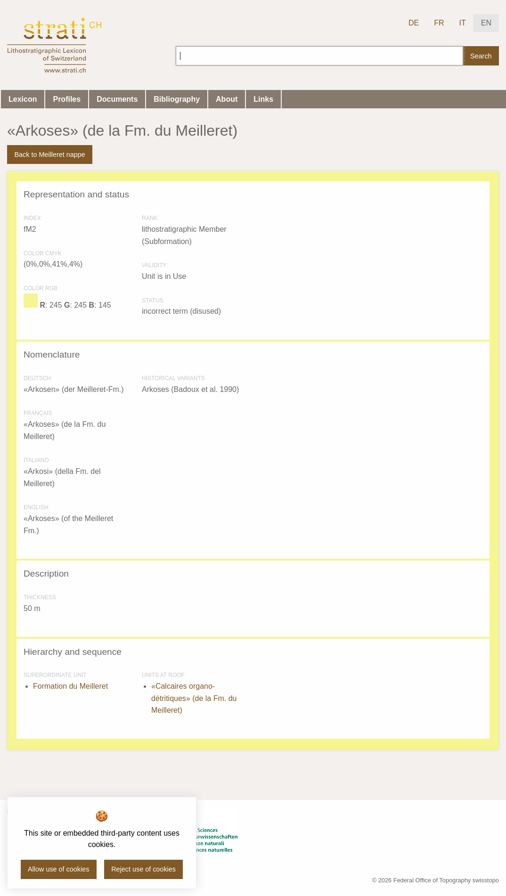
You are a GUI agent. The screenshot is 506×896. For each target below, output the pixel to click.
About (226, 99)
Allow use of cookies (58, 869)
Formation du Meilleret (70, 686)
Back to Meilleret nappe (49, 154)
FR (439, 23)
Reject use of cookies (143, 869)
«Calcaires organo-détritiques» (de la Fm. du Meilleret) (194, 698)
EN (486, 23)
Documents (117, 99)
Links (263, 99)
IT (462, 23)
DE (413, 23)
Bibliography (177, 99)
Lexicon (22, 99)
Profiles (67, 99)
